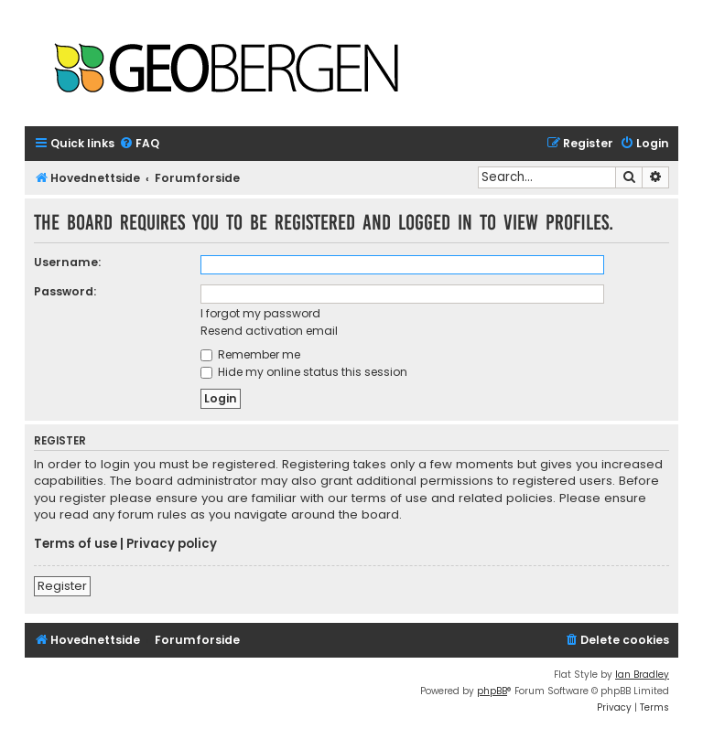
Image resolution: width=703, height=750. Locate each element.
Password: (65, 291)
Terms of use (75, 544)
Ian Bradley (642, 674)
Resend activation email (269, 331)
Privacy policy (171, 544)
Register (62, 586)
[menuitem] (139, 144)
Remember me (250, 354)
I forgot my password (260, 313)
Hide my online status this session (303, 372)
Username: (67, 262)
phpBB (492, 691)
